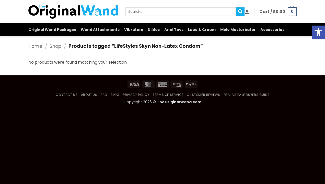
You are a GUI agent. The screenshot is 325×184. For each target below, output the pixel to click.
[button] (247, 11)
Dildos (154, 29)
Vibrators (133, 29)
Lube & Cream (202, 29)
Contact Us (66, 95)
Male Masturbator (238, 29)
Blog (115, 95)
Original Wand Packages (52, 29)
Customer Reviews (203, 95)
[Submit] (240, 11)
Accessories (272, 29)
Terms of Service (168, 95)
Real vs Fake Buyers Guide (246, 95)
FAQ (104, 95)
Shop (55, 46)
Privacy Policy (136, 95)
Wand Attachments (100, 29)
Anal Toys (173, 29)
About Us (89, 95)
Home (35, 46)
